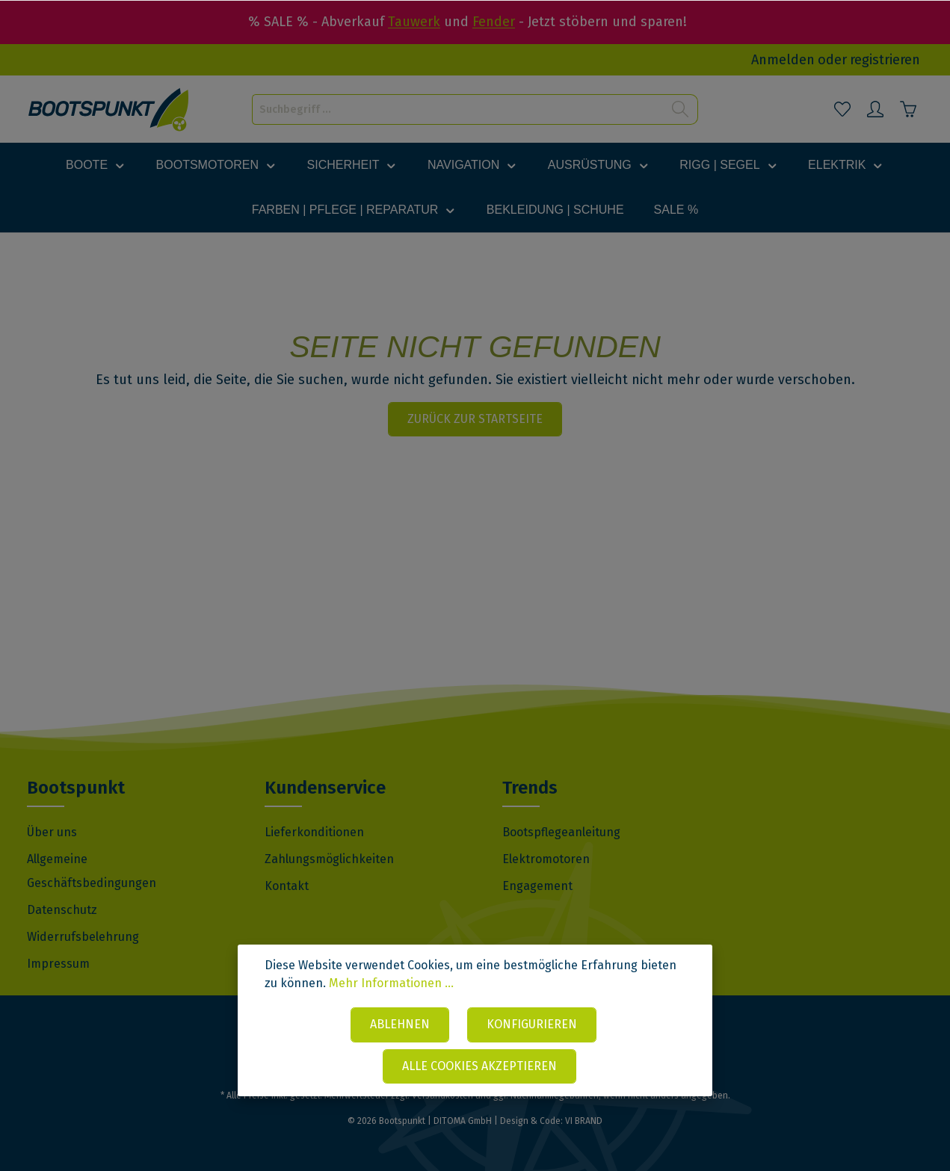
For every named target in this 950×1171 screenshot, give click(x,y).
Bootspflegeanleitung (561, 832)
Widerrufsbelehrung (83, 937)
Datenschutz (62, 910)
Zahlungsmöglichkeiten (329, 859)
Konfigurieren (532, 1026)
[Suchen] (680, 109)
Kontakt (287, 886)
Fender (493, 21)
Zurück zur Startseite (475, 419)
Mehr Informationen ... (391, 985)
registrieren (885, 60)
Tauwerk (414, 21)
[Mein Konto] (875, 109)
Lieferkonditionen (314, 832)
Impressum (58, 964)
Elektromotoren (546, 859)
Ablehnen (400, 1026)
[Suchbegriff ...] (458, 109)
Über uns (52, 832)
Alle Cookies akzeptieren (479, 1067)
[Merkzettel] (842, 109)
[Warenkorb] (908, 109)
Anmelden (783, 60)
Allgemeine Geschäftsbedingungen (91, 871)
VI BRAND (583, 1121)
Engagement (537, 886)
